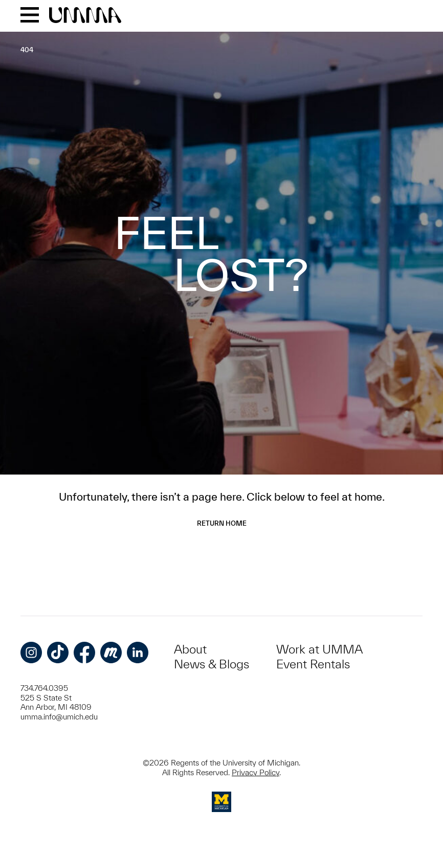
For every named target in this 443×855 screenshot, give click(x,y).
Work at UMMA (319, 649)
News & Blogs (211, 664)
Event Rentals (313, 664)
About (190, 649)
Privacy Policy (255, 772)
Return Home (222, 523)
